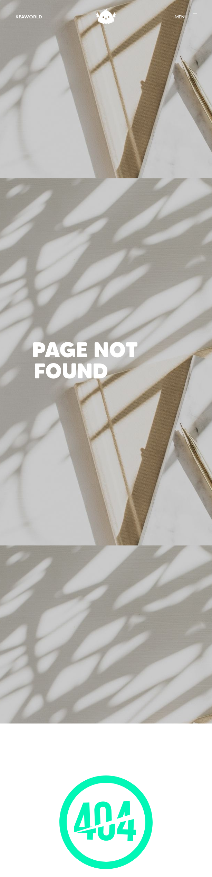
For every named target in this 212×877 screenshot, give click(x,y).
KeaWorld (29, 17)
